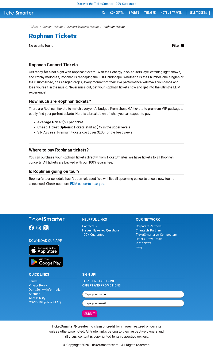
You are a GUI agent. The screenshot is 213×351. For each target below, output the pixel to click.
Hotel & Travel (171, 12)
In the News (143, 243)
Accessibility (37, 298)
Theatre (150, 12)
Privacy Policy (38, 285)
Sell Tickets (198, 12)
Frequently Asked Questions (101, 230)
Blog (139, 247)
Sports (134, 12)
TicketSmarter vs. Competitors (156, 234)
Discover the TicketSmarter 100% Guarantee (106, 4)
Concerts (117, 12)
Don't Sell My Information (45, 289)
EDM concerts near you (87, 184)
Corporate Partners (149, 226)
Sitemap (34, 294)
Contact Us (89, 226)
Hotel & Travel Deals (149, 239)
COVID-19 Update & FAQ (45, 302)
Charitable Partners (149, 230)
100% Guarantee (93, 234)
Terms (33, 281)
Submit (89, 313)
